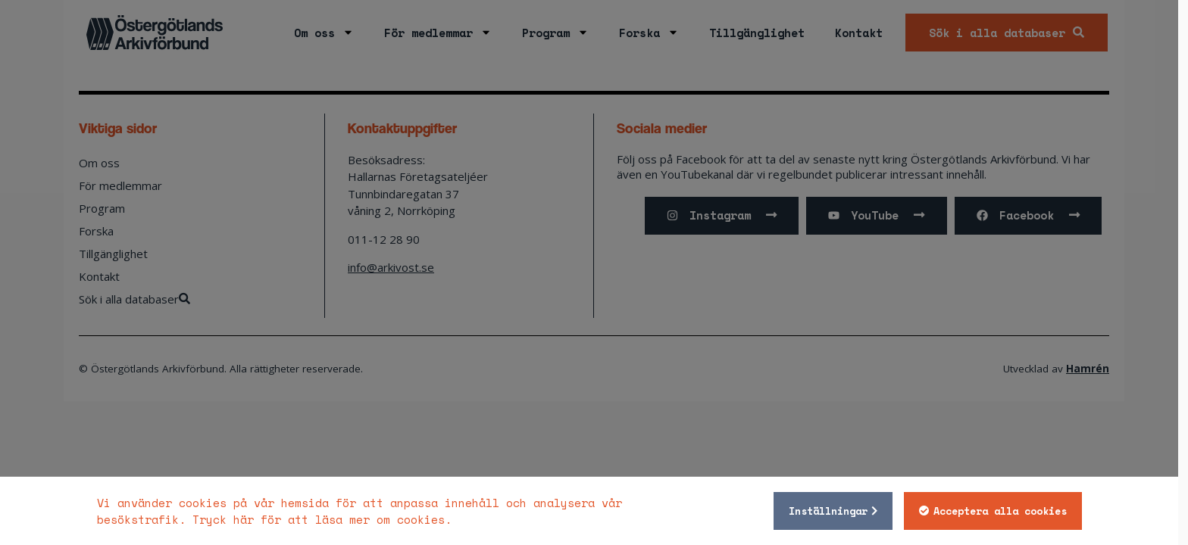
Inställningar (832, 511)
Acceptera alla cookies (1004, 511)
